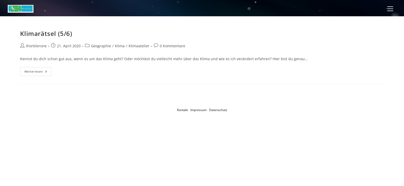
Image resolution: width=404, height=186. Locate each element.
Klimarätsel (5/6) (46, 33)
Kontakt (182, 110)
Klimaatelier (139, 45)
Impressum (198, 110)
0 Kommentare (172, 45)
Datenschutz (218, 110)
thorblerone (36, 45)
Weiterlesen (38, 72)
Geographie (101, 45)
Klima (120, 45)
